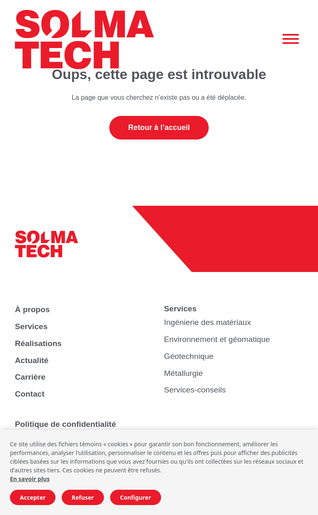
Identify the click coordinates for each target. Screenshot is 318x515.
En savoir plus (30, 479)
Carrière (30, 377)
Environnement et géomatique (217, 339)
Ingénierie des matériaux (207, 322)
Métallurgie (183, 373)
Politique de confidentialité (65, 424)
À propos (32, 309)
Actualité (31, 360)
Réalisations (38, 343)
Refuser (83, 497)
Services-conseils (195, 389)
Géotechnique (188, 356)
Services (31, 326)
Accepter (33, 497)
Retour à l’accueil (159, 127)
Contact (29, 394)
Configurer (135, 497)
